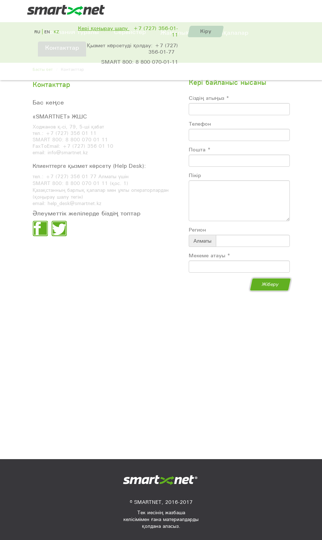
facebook (40, 228)
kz (56, 31)
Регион (197, 230)
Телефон (200, 124)
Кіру (205, 31)
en (47, 31)
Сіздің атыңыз (209, 98)
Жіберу (270, 284)
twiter (59, 228)
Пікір (195, 175)
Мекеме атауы (209, 255)
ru (37, 31)
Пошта (199, 149)
